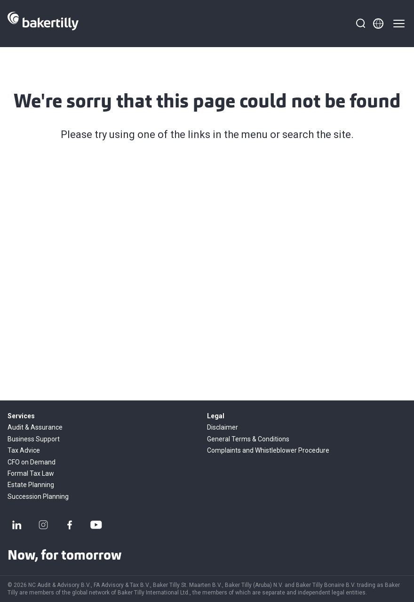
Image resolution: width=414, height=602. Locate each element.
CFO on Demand (32, 462)
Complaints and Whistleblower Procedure (268, 450)
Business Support (34, 439)
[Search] (360, 23)
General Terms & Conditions (248, 439)
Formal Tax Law (31, 473)
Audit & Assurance (35, 427)
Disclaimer (222, 427)
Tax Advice (24, 450)
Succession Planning (38, 496)
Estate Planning (31, 484)
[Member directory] (378, 23)
